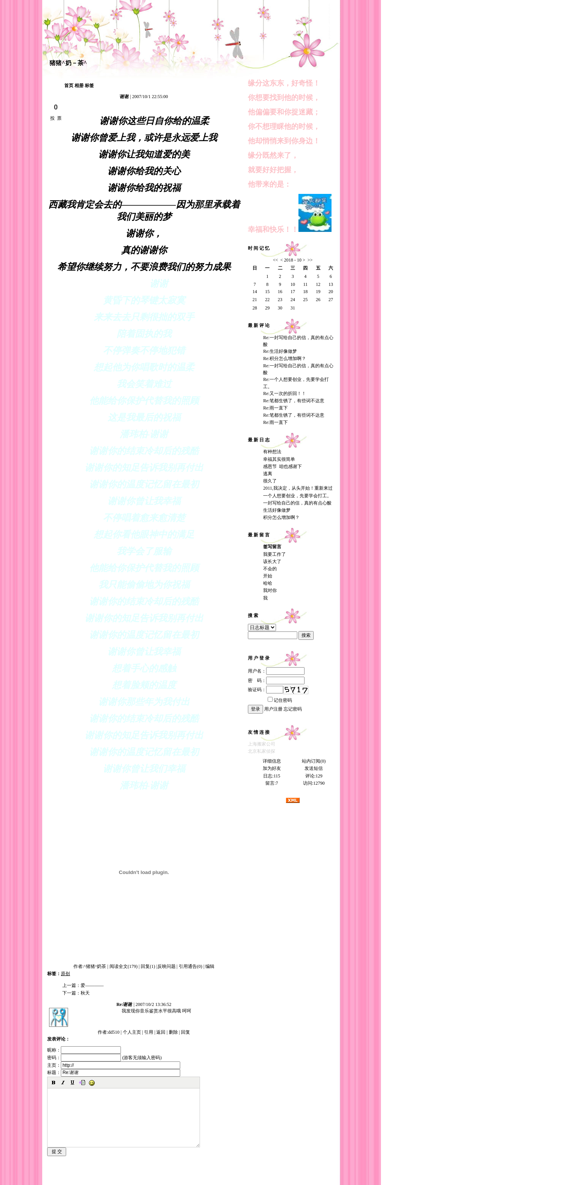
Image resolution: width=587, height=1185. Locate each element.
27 (330, 299)
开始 (267, 576)
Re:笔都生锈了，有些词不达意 (293, 400)
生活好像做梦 (276, 510)
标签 (89, 85)
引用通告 (190, 966)
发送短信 (314, 768)
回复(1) (148, 966)
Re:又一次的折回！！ (284, 393)
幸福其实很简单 (279, 459)
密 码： (276, 680)
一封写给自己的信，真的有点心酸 (297, 503)
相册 (79, 85)
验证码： (265, 689)
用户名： (276, 671)
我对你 (270, 590)
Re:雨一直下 (275, 408)
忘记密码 (293, 709)
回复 (185, 1032)
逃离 (267, 473)
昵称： (84, 1050)
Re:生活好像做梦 (280, 351)
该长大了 (272, 561)
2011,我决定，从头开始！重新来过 (298, 488)
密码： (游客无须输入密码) (104, 1057)
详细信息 (272, 761)
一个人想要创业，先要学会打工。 (297, 495)
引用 (148, 1032)
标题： (113, 1072)
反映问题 (166, 966)
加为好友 (272, 768)
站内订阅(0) (313, 761)
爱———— (92, 985)
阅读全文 (123, 966)
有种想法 (272, 451)
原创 (65, 973)
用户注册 (273, 709)
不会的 (270, 568)
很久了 (270, 481)
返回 (160, 1032)
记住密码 (280, 700)
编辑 (209, 966)
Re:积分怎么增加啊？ (284, 358)
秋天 (85, 993)
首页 (68, 85)
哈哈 (267, 583)
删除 (173, 1032)
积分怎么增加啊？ (281, 517)
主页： (113, 1065)
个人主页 (132, 1032)
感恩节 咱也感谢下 (282, 466)
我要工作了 (274, 554)
